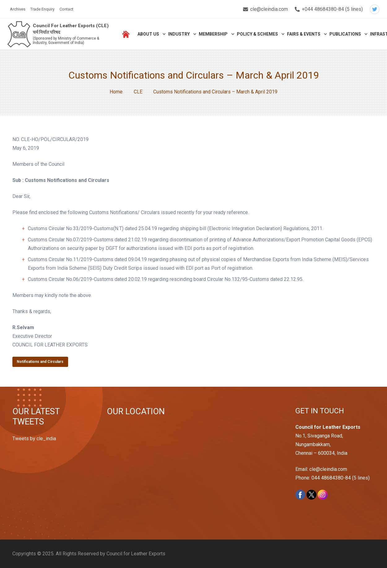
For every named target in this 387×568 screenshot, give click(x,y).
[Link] (19, 34)
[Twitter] (375, 9)
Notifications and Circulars (40, 361)
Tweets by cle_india (34, 438)
